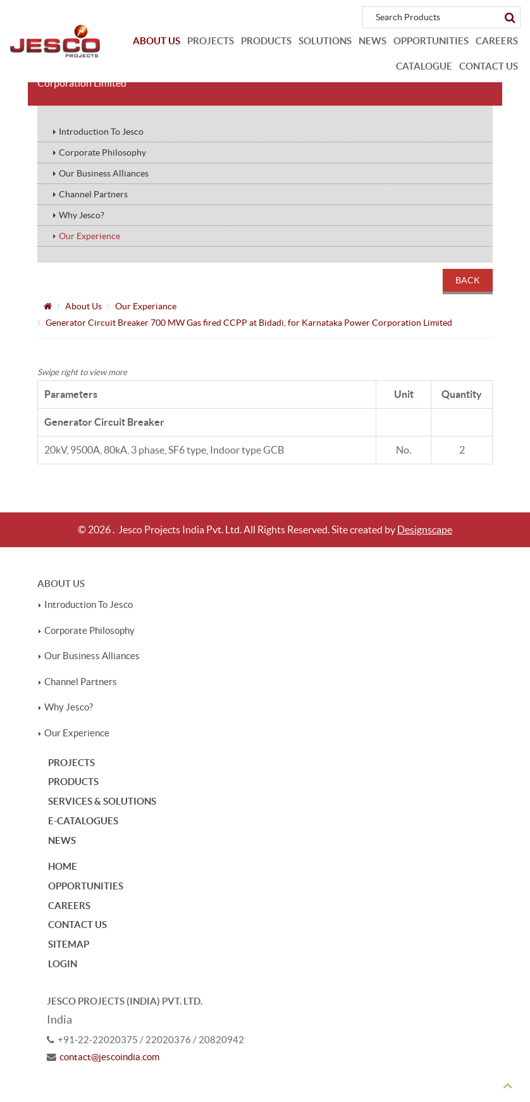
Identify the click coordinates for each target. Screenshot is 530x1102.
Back (467, 280)
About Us (156, 40)
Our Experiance (145, 306)
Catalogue (424, 66)
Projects (210, 40)
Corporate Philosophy (102, 152)
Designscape (424, 529)
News (372, 40)
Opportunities (431, 40)
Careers (497, 40)
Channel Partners (93, 194)
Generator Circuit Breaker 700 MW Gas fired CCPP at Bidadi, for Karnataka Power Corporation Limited (249, 323)
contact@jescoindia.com (109, 1057)
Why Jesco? (81, 215)
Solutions (325, 40)
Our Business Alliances (104, 173)
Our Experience (89, 236)
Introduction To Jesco (101, 132)
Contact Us (488, 66)
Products (266, 40)
